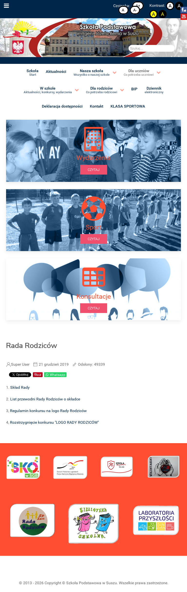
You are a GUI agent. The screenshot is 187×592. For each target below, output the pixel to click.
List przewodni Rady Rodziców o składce (45, 399)
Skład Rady (20, 387)
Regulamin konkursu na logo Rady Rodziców (48, 410)
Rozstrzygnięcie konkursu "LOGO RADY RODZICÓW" (54, 422)
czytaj (94, 170)
